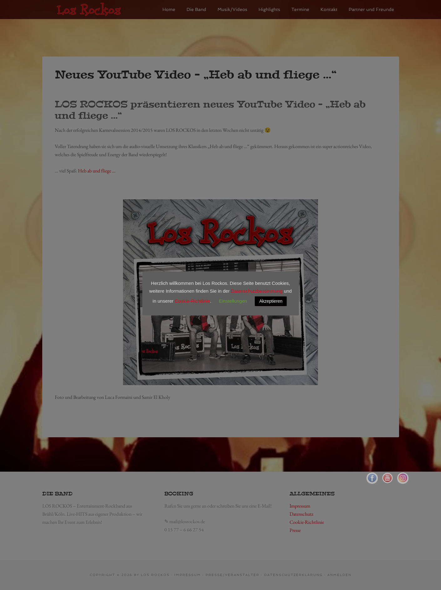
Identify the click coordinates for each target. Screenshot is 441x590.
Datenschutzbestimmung (257, 291)
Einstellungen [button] (233, 301)
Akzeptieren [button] (270, 301)
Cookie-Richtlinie (192, 301)
